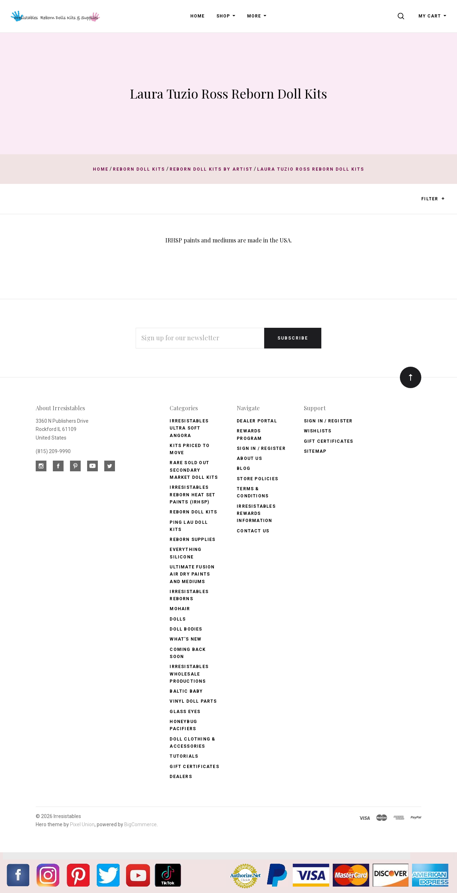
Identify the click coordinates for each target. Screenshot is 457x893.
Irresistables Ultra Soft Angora (189, 428)
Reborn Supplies (192, 539)
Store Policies (257, 478)
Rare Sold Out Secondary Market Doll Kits (194, 470)
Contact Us (253, 530)
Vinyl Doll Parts (193, 701)
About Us (249, 458)
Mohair (180, 608)
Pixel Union (82, 824)
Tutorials (184, 756)
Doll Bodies (186, 629)
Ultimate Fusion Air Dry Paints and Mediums (192, 574)
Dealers (181, 776)
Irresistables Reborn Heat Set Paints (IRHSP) (192, 495)
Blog (243, 468)
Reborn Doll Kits (193, 512)
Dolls (178, 619)
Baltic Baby (186, 691)
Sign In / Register (261, 448)
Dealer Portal (257, 420)
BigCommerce (140, 824)
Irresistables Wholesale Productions (189, 674)
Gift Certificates (194, 766)
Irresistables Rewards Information (256, 513)
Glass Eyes (185, 711)
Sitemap (315, 451)
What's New (185, 639)
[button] (443, 198)
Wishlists (318, 430)
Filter (433, 199)
